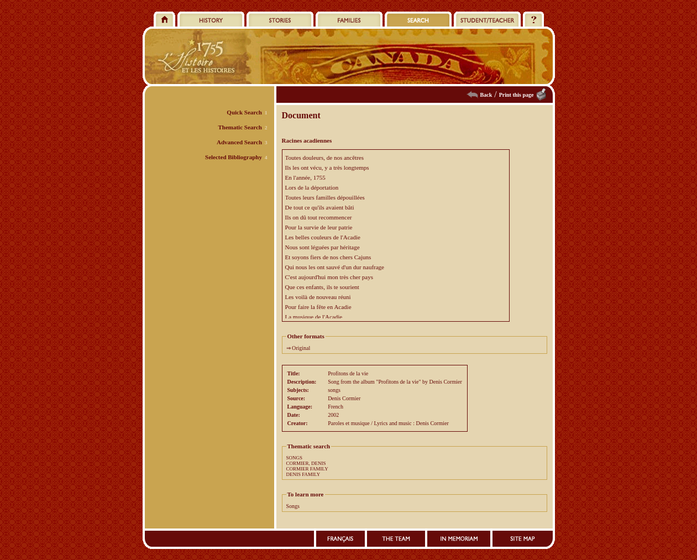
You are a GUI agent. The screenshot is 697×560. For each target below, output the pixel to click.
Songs (293, 506)
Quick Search (244, 112)
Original (301, 348)
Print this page (516, 95)
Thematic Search (240, 127)
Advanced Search (239, 142)
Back (486, 95)
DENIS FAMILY (303, 474)
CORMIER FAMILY (307, 469)
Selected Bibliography (233, 157)
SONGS (294, 457)
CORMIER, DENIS (306, 463)
